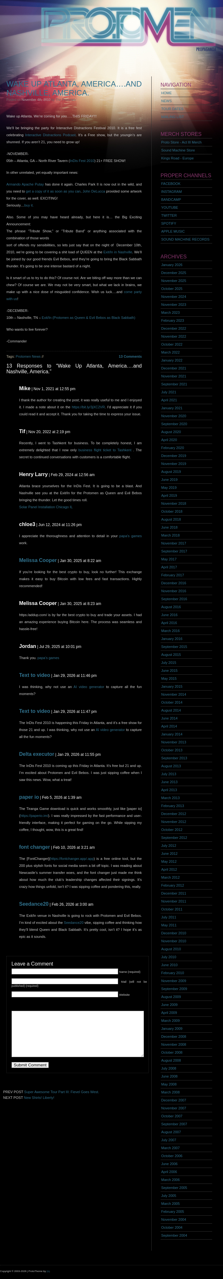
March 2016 (170, 631)
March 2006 (170, 1180)
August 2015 (171, 655)
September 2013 (174, 758)
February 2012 (172, 885)
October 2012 (172, 830)
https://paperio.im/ (34, 816)
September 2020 (174, 424)
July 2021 (168, 392)
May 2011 (168, 925)
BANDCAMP (171, 199)
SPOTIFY (168, 223)
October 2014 (172, 702)
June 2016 (169, 615)
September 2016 (174, 599)
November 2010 (173, 941)
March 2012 (170, 877)
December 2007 (173, 1100)
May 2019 (168, 487)
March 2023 (170, 312)
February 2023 (172, 320)
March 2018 (170, 535)
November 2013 (173, 742)
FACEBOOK (171, 184)
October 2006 (172, 1156)
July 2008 (168, 1068)
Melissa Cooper (38, 560)
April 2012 (169, 869)
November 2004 (173, 1219)
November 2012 (173, 822)
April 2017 (169, 567)
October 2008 (172, 1052)
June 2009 (169, 1005)
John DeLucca (94, 191)
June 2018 (169, 527)
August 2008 (171, 1060)
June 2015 (169, 670)
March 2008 (170, 1092)
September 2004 (174, 1235)
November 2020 (173, 416)
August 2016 (171, 607)
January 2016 (172, 639)
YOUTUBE (169, 207)
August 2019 (171, 472)
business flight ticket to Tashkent (105, 450)
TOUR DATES (172, 109)
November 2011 (173, 901)
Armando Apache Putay (25, 184)
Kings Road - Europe (177, 158)
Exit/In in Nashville (117, 252)
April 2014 (169, 726)
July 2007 (168, 1140)
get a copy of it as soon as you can (53, 191)
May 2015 (168, 678)
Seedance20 (34, 904)
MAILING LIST (172, 117)
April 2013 (169, 790)
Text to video (34, 675)
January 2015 (172, 686)
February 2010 (172, 973)
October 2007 (172, 1116)
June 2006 (169, 1164)
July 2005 (168, 1196)
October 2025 (172, 289)
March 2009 (170, 1020)
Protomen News (28, 356)
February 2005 (172, 1211)
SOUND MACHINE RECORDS (185, 239)
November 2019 (173, 464)
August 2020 (171, 432)
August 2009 (171, 997)
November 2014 (173, 694)
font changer (34, 847)
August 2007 (171, 1132)
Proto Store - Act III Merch (181, 142)
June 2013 (169, 782)
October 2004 (172, 1227)
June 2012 (169, 853)
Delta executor (36, 754)
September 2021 (174, 384)
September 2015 (174, 647)
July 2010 (168, 957)
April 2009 (169, 1013)
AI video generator (89, 687)
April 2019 (169, 495)
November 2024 (173, 297)
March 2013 (170, 798)
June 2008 (169, 1076)
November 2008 (173, 1044)
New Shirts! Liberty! (39, 1098)
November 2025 (173, 281)
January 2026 (172, 265)
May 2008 (168, 1084)
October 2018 (172, 511)
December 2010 (173, 933)
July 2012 (168, 845)
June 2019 (169, 479)
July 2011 (168, 917)
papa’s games (130, 536)
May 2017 (168, 559)
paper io (29, 797)
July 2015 (168, 662)
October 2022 (172, 344)
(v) (48, 1271)
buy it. (28, 205)
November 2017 (173, 543)
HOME (166, 93)
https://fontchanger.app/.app (72, 859)
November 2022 (173, 336)
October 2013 (172, 750)
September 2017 (174, 551)
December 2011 (173, 893)
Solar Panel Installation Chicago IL (46, 507)
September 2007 (174, 1124)
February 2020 (172, 448)
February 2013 (172, 806)
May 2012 (168, 861)
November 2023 (173, 304)
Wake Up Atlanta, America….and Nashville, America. (74, 88)
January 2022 (172, 360)
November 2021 (173, 376)
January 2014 (172, 734)
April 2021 (169, 400)
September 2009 (174, 989)
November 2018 (173, 503)
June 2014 (169, 718)
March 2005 (170, 1203)
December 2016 (173, 583)
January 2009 (172, 1028)
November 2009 (173, 981)
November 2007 (173, 1108)
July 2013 (168, 774)
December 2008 (173, 1036)
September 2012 (174, 838)
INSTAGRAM (171, 191)
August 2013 (171, 766)
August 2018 (171, 519)
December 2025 (173, 273)
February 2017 (172, 575)
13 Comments (130, 356)
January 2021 (172, 408)
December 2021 (173, 368)
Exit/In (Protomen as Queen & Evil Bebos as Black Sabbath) (88, 318)
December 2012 (173, 814)
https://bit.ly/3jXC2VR (88, 407)
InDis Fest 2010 (82, 161)
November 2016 (173, 591)
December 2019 (173, 456)
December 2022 (173, 328)
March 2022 (170, 352)
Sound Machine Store (178, 150)
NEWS (166, 101)
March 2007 (170, 1148)
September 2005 (174, 1188)
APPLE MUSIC (173, 231)
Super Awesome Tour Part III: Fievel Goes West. (61, 1092)
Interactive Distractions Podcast (50, 135)
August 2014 (171, 710)
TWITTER (169, 215)
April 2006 (169, 1172)
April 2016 (169, 623)
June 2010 (169, 965)
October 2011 (172, 909)
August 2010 (171, 949)
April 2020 (169, 440)
